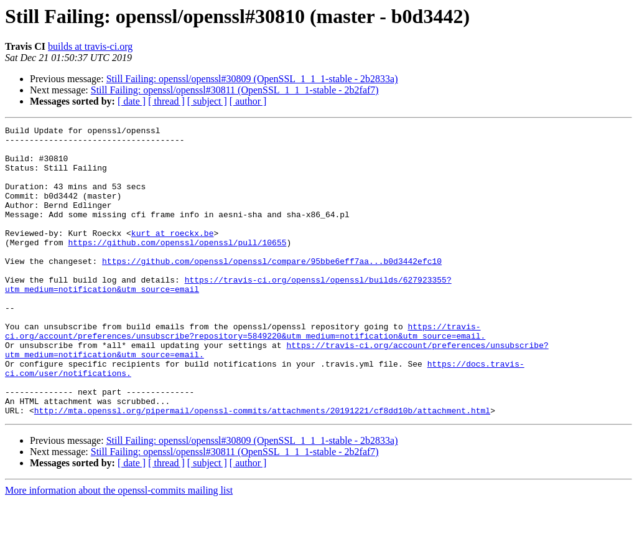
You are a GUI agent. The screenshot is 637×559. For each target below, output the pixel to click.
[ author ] (248, 101)
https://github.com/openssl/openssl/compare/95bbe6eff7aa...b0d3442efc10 (272, 288)
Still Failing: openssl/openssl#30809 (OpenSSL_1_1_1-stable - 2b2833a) (252, 78)
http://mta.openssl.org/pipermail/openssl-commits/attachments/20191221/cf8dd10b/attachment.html (262, 468)
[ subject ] (207, 101)
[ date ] (132, 101)
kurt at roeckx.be (172, 255)
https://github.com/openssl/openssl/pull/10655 (177, 266)
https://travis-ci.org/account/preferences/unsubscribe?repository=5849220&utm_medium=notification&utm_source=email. (245, 373)
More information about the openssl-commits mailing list (119, 548)
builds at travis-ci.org (90, 46)
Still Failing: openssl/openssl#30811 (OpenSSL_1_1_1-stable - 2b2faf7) (235, 90)
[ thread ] (166, 101)
